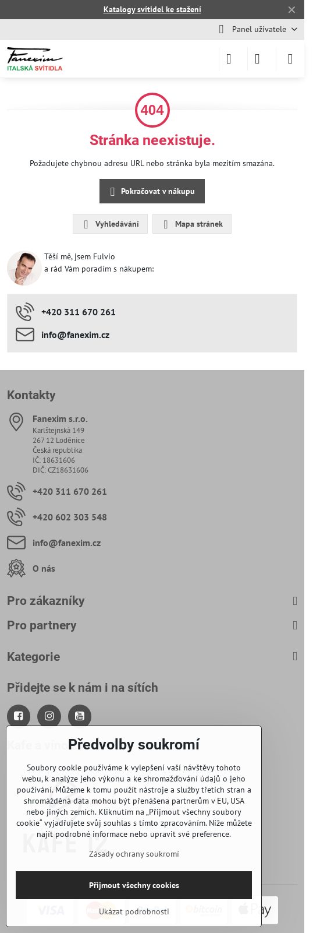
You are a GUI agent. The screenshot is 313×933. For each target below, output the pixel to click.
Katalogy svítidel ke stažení (152, 9)
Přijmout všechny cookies (134, 885)
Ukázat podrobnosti (134, 911)
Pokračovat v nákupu (150, 192)
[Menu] (290, 59)
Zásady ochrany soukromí (134, 853)
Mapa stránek (191, 224)
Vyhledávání (109, 224)
